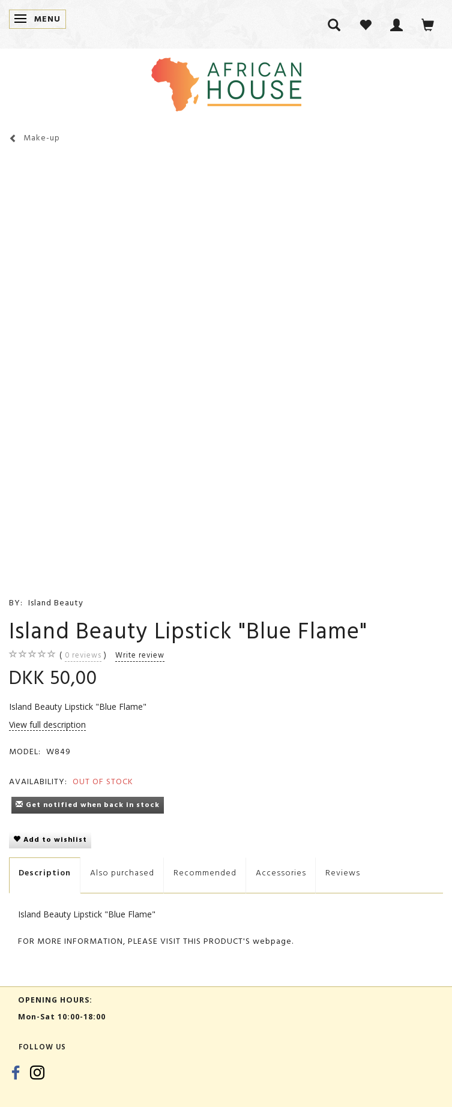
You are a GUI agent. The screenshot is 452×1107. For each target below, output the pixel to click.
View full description (47, 724)
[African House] (226, 82)
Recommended (205, 873)
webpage (272, 941)
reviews (83, 655)
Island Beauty (55, 603)
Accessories (281, 873)
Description (45, 873)
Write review (139, 655)
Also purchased (122, 873)
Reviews (342, 873)
